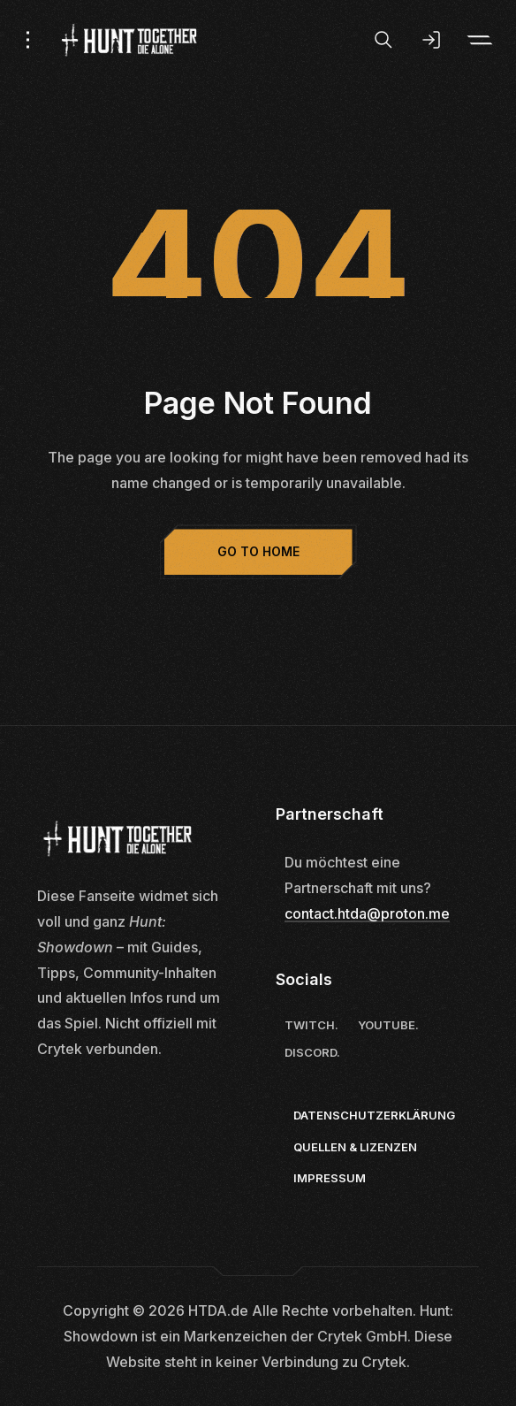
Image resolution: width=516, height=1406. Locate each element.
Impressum (329, 1178)
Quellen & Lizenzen (355, 1147)
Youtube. (388, 1025)
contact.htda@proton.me (367, 913)
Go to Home (258, 551)
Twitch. (311, 1025)
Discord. (312, 1052)
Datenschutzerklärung (374, 1115)
